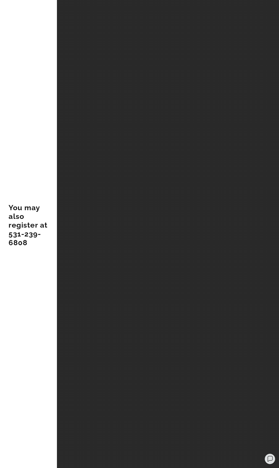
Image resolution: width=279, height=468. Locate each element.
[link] (28, 244)
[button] (270, 459)
